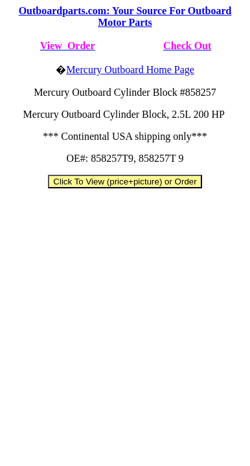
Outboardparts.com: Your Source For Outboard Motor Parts (125, 16)
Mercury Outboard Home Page (130, 69)
